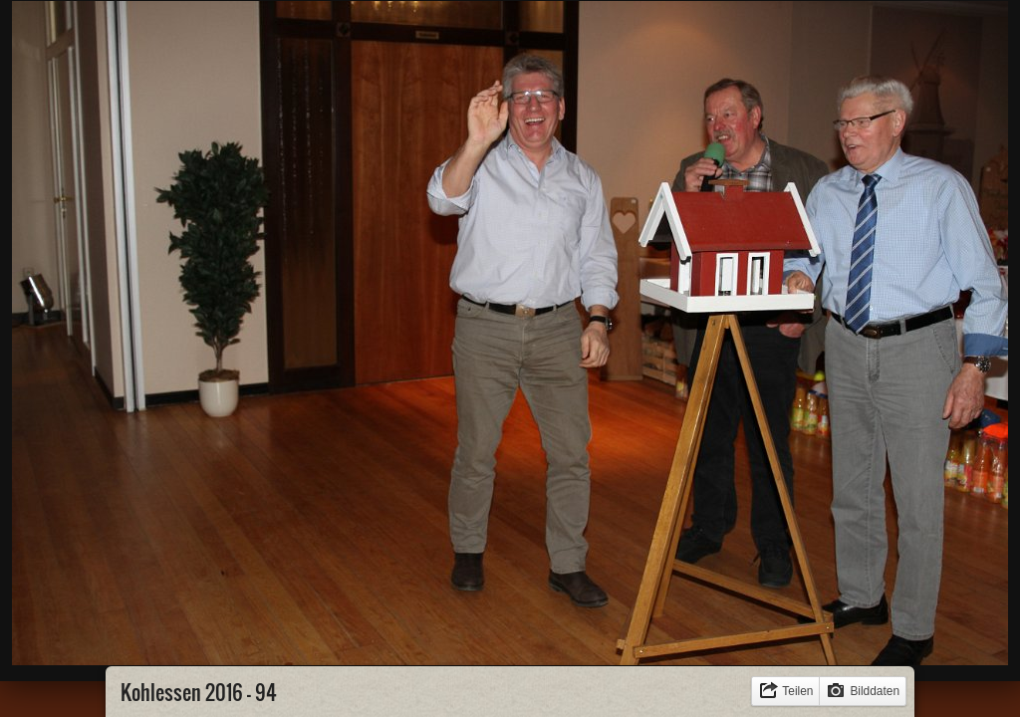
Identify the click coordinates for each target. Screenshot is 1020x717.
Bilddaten (874, 691)
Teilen (797, 691)
